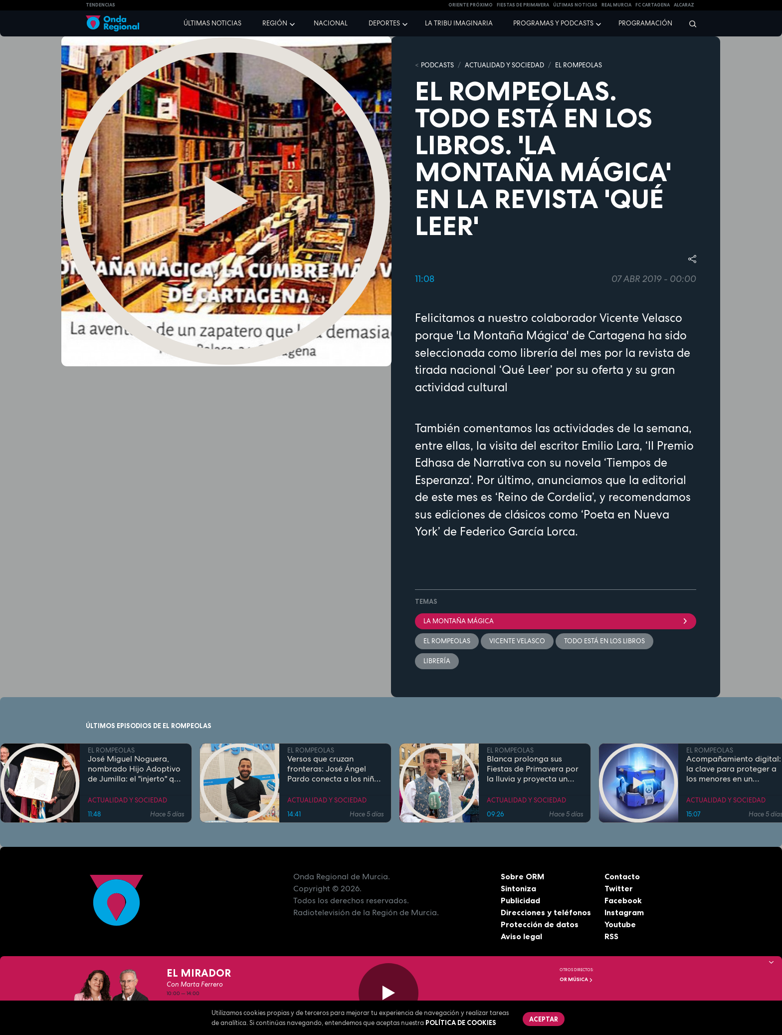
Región (274, 23)
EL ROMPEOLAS (578, 65)
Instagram (624, 913)
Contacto (622, 877)
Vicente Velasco (517, 641)
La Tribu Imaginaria (459, 23)
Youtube (620, 925)
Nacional (331, 23)
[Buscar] (689, 23)
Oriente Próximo (470, 5)
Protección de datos (540, 925)
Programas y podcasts (553, 23)
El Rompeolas (446, 641)
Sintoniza (518, 889)
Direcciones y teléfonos (546, 913)
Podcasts (437, 65)
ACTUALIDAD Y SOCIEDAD (504, 65)
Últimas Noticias (575, 5)
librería (436, 661)
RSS (611, 937)
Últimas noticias (212, 23)
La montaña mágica (555, 621)
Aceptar (543, 1019)
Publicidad (520, 901)
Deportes (384, 23)
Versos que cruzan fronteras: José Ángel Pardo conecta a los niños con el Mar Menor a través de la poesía (335, 769)
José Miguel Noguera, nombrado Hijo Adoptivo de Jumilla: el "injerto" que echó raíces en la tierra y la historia (135, 769)
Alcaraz (684, 5)
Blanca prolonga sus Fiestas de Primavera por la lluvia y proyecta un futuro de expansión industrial (533, 769)
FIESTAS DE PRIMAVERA (523, 5)
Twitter (618, 889)
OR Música (576, 979)
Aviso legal (521, 937)
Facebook (623, 901)
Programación (645, 23)
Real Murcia (616, 5)
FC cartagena (652, 5)
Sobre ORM (523, 877)
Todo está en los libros (604, 641)
